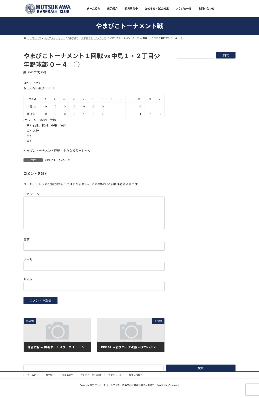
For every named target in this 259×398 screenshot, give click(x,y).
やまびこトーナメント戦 (57, 160)
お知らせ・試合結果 (90, 381)
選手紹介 (50, 381)
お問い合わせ (135, 381)
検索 (226, 55)
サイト (28, 285)
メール (28, 265)
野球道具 (154, 381)
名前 (26, 245)
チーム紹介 (33, 381)
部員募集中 (67, 381)
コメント (31, 194)
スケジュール (115, 381)
